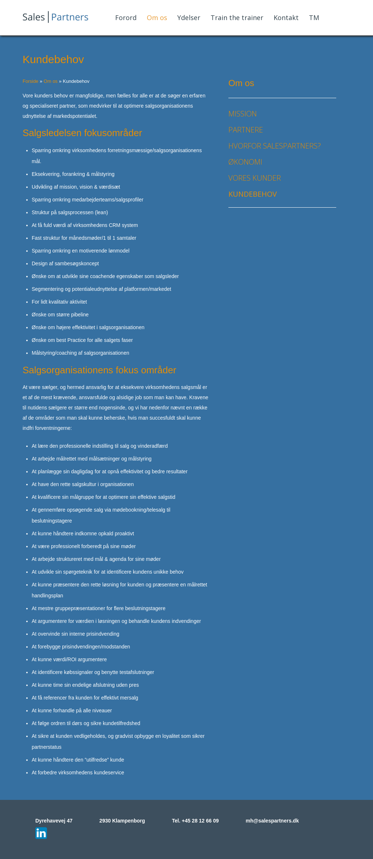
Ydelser (188, 17)
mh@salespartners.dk (272, 821)
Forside (30, 81)
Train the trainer (237, 17)
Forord (126, 17)
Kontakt (286, 17)
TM (314, 17)
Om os (157, 17)
